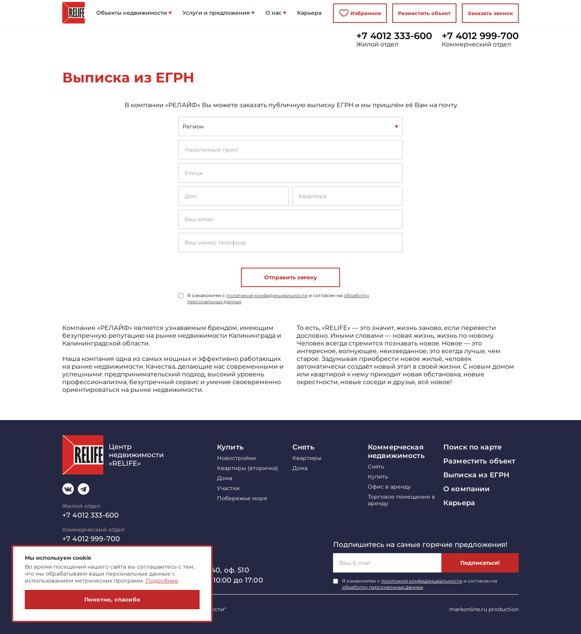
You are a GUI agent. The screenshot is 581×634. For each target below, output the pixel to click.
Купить (230, 447)
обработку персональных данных (382, 587)
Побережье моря (242, 498)
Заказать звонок (490, 13)
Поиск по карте (472, 447)
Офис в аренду (389, 487)
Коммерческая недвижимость (396, 451)
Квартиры (306, 458)
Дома (224, 478)
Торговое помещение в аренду (401, 500)
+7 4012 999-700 (480, 36)
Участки (228, 488)
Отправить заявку (290, 277)
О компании (466, 489)
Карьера (459, 503)
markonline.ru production (484, 609)
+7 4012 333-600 (394, 36)
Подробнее (161, 580)
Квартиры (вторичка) (247, 468)
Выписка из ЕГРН (476, 475)
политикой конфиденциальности (267, 295)
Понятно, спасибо (112, 599)
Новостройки (236, 458)
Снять (303, 447)
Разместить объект (424, 13)
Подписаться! (480, 562)
